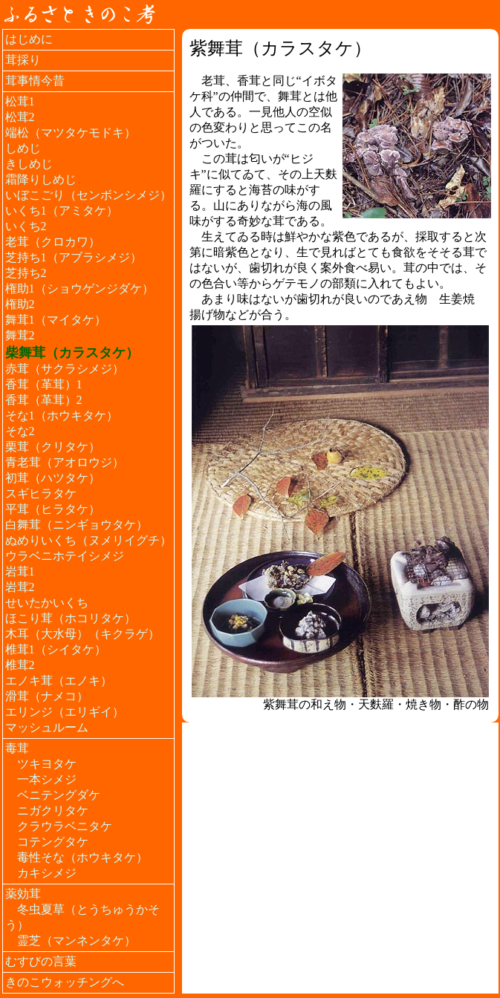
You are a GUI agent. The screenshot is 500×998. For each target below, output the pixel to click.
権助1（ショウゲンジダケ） (79, 288)
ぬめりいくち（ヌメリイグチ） (88, 540)
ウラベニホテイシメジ (64, 555)
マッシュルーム (46, 727)
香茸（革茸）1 (43, 384)
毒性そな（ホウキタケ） (82, 857)
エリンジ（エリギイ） (64, 711)
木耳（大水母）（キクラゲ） (82, 633)
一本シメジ (47, 779)
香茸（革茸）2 (43, 400)
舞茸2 (20, 335)
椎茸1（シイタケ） (55, 649)
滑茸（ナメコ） (46, 696)
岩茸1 (20, 571)
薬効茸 (23, 893)
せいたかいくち (46, 602)
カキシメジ (47, 873)
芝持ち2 (26, 273)
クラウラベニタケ (64, 826)
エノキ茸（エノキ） (58, 680)
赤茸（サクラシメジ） (64, 368)
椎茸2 (20, 665)
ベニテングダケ (58, 795)
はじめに (29, 39)
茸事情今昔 (35, 80)
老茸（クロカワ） (52, 241)
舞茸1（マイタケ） (55, 319)
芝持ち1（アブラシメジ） (73, 257)
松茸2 (20, 117)
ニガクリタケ (52, 810)
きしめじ (29, 163)
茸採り (23, 59)
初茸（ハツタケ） (52, 478)
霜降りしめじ (41, 179)
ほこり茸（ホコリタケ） (70, 618)
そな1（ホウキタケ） (61, 415)
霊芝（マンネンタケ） (76, 940)
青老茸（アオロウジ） (64, 462)
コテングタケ (52, 841)
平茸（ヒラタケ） (52, 509)
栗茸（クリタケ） (52, 446)
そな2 (20, 431)
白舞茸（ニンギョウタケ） (76, 524)
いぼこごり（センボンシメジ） (88, 195)
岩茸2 (20, 587)
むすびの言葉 (41, 961)
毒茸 (17, 748)
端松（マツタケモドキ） (70, 132)
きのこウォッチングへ (64, 982)
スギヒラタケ (41, 493)
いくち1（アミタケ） (61, 210)
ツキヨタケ (47, 763)
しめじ (23, 148)
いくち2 (26, 226)
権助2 (20, 304)
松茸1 (20, 101)
